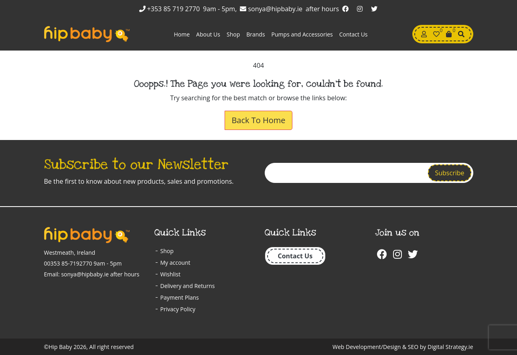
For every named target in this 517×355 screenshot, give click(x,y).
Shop (233, 34)
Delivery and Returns (187, 286)
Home (182, 34)
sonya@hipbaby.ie (271, 8)
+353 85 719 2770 (169, 8)
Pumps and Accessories (302, 34)
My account (175, 262)
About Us (208, 34)
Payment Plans (179, 297)
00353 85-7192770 (68, 263)
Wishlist (170, 274)
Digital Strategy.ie (450, 347)
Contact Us (353, 34)
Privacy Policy (177, 309)
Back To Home (258, 120)
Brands (255, 34)
